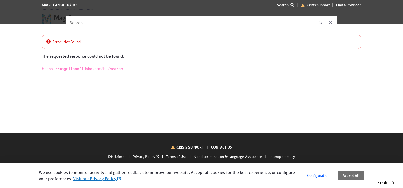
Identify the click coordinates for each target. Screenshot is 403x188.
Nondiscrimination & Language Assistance (228, 156)
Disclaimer (117, 156)
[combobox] (385, 183)
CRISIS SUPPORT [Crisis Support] (190, 147)
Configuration (318, 175)
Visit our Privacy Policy (97, 178)
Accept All (351, 175)
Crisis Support (318, 4)
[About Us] (166, 19)
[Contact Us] (193, 19)
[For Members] (103, 19)
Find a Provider (348, 4)
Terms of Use (176, 156)
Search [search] (286, 4)
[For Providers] (136, 19)
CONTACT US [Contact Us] (221, 147)
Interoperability (282, 156)
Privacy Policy (146, 156)
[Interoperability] (227, 19)
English (381, 183)
